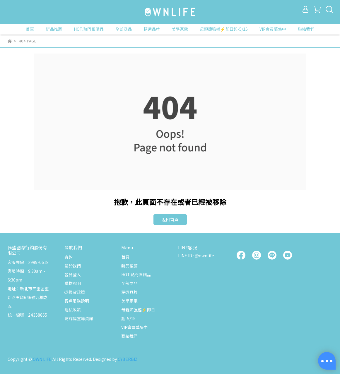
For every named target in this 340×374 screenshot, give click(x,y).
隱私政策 (72, 310)
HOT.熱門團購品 (89, 29)
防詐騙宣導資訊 (78, 318)
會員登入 (72, 274)
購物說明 (72, 283)
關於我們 (72, 266)
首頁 (30, 29)
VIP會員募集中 (272, 29)
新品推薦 (54, 29)
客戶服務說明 (76, 301)
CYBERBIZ (128, 359)
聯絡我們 (306, 29)
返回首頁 (170, 219)
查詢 (68, 257)
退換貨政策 (74, 292)
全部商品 (123, 29)
